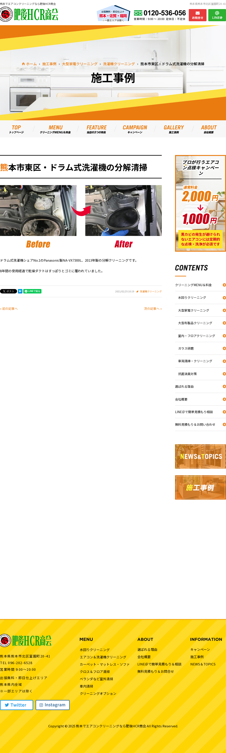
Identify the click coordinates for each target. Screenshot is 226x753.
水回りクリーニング (192, 297)
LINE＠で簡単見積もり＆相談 (159, 664)
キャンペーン (200, 649)
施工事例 (197, 656)
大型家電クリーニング (193, 310)
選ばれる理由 (184, 386)
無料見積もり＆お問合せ (155, 671)
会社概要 (181, 399)
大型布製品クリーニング (195, 323)
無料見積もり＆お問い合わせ (195, 424)
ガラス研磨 (186, 348)
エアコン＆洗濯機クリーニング (103, 657)
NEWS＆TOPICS (203, 664)
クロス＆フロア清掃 (95, 671)
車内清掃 (86, 686)
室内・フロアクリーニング (196, 335)
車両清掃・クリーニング (195, 361)
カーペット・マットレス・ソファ (105, 664)
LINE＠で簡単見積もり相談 (194, 412)
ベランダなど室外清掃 (96, 678)
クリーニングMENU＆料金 (193, 285)
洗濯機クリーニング (151, 291)
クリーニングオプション (98, 693)
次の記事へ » (153, 308)
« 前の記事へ (9, 308)
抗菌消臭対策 (187, 374)
